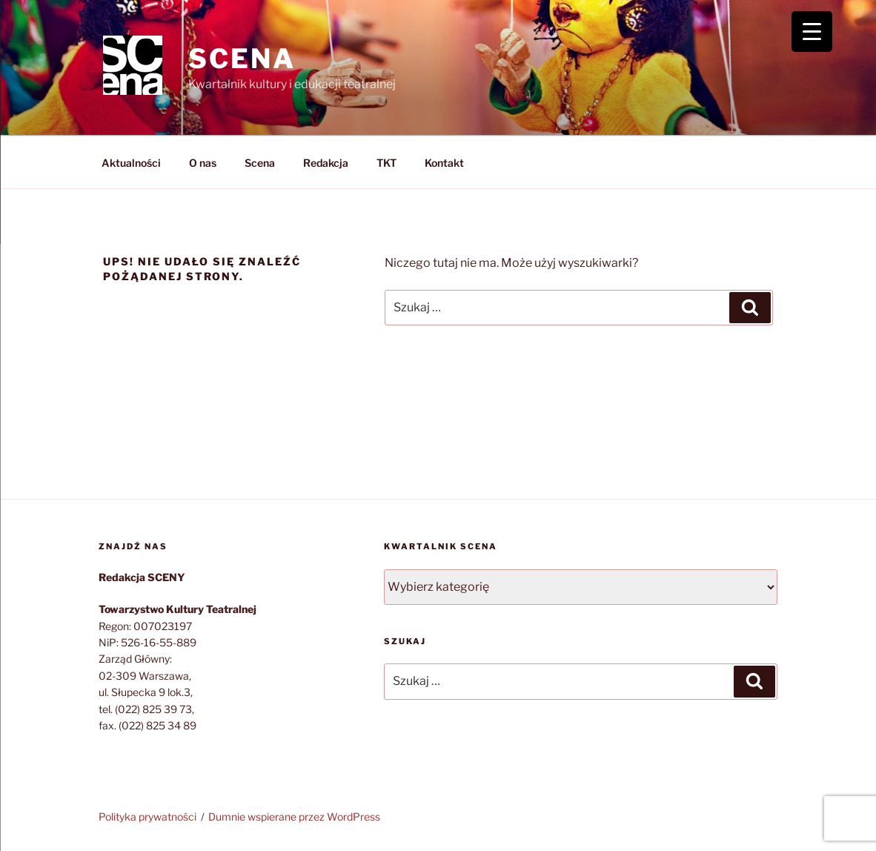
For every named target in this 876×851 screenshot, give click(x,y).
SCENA (241, 58)
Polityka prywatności (147, 816)
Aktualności (131, 162)
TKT (386, 162)
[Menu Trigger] (812, 31)
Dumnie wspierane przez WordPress (294, 816)
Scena (260, 162)
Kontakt (444, 162)
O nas (202, 162)
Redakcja (325, 162)
